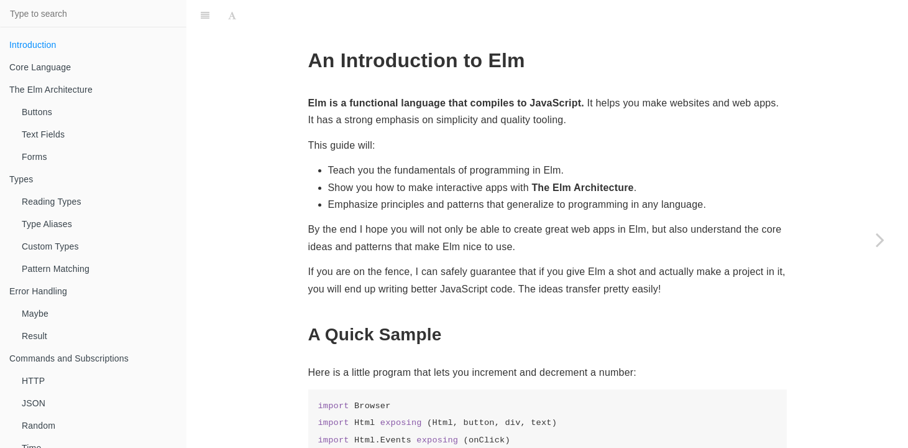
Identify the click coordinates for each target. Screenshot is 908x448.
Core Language (40, 67)
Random (38, 426)
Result (34, 336)
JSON (33, 403)
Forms (34, 157)
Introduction (33, 45)
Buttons (37, 112)
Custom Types (50, 246)
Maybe (35, 314)
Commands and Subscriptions (69, 358)
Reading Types (51, 202)
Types (21, 179)
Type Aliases (47, 224)
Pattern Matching (55, 269)
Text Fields (43, 134)
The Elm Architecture (51, 90)
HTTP (33, 381)
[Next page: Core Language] (880, 239)
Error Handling (38, 291)
